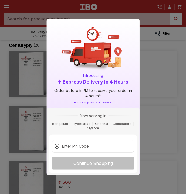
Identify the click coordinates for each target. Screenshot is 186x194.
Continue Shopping (93, 163)
